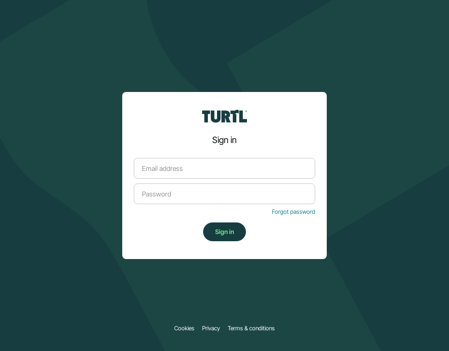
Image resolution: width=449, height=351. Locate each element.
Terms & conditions (251, 328)
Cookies (184, 328)
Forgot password (293, 212)
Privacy (211, 328)
